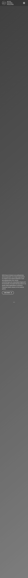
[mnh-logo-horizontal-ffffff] (8, 1)
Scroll (14, 302)
